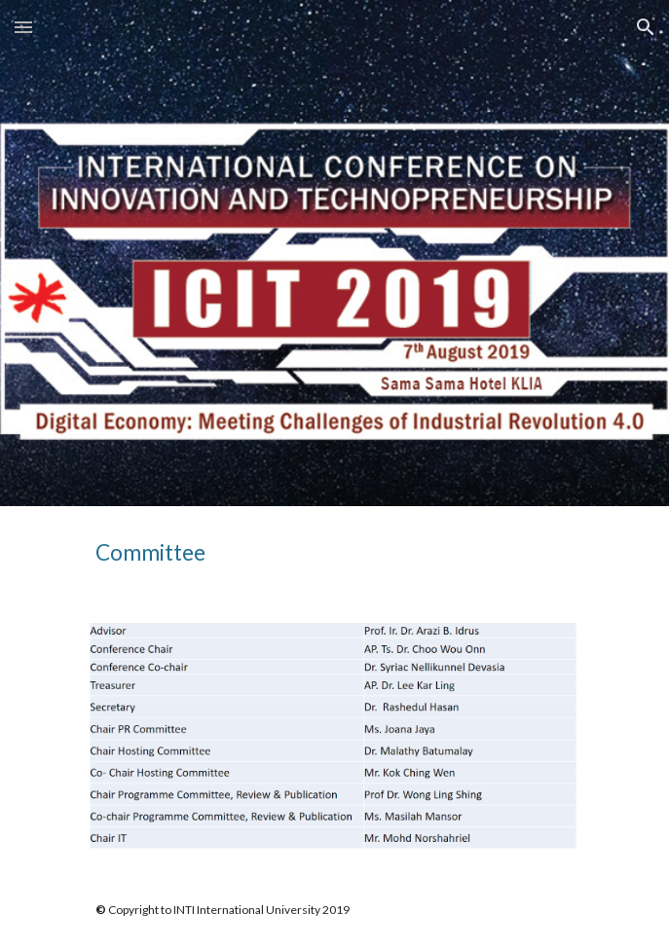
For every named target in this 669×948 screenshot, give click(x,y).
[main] (334, 552)
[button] (23, 27)
